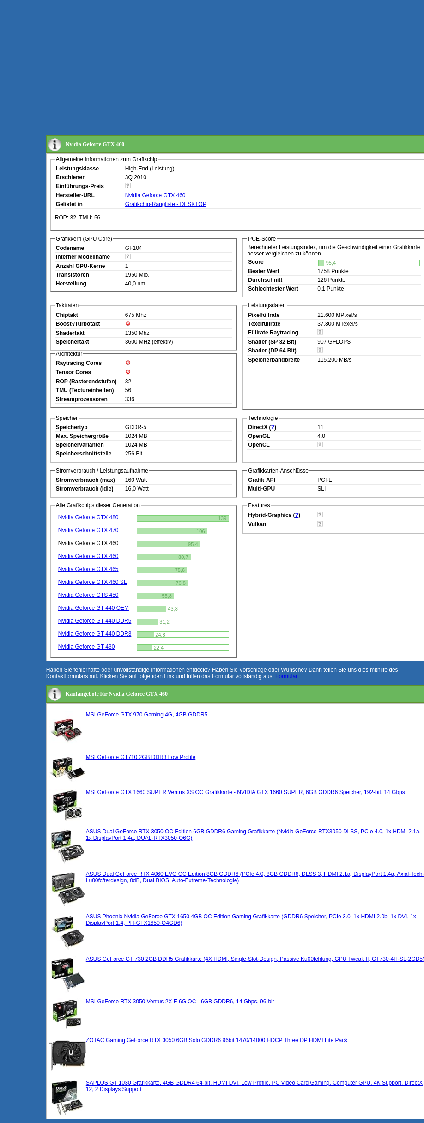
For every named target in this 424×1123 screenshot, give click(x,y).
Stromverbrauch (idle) (85, 489)
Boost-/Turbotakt (78, 324)
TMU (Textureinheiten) (85, 390)
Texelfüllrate (264, 324)
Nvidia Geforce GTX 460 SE (92, 582)
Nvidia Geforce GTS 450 (88, 595)
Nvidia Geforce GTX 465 (88, 569)
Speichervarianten (80, 445)
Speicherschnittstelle (84, 453)
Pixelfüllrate (263, 315)
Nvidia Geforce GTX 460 (155, 195)
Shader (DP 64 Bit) (272, 350)
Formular (286, 676)
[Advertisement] (209, 68)
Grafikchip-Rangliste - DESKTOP (165, 204)
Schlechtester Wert (273, 288)
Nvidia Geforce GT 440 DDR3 (95, 634)
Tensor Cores (73, 372)
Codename (70, 248)
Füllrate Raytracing (273, 332)
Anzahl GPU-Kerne (80, 266)
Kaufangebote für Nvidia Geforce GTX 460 (117, 694)
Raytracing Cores (79, 363)
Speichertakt (72, 342)
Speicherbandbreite (274, 360)
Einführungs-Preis (80, 186)
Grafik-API (261, 480)
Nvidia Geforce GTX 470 (88, 530)
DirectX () (262, 427)
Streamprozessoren (82, 399)
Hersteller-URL (75, 195)
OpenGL (259, 436)
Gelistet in (69, 204)
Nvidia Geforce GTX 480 (88, 517)
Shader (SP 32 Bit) (272, 342)
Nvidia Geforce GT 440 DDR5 (95, 621)
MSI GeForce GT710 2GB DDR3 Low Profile (140, 757)
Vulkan (257, 524)
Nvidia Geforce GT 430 (86, 646)
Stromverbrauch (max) (85, 480)
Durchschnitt (265, 280)
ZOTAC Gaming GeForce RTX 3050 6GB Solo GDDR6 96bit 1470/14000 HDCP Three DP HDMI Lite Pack (216, 1040)
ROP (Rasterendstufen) (86, 381)
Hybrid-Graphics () (274, 515)
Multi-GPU (261, 489)
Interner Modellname (83, 257)
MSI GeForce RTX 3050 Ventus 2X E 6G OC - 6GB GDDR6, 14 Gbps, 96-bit (180, 1001)
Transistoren (72, 275)
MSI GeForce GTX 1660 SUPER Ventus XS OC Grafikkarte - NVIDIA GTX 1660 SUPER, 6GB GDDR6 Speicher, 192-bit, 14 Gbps (245, 792)
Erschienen (71, 177)
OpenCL (259, 445)
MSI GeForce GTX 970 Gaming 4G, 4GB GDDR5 (146, 714)
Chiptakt (67, 315)
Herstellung (71, 283)
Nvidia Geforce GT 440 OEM (93, 608)
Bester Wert (263, 271)
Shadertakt (70, 333)
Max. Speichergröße (82, 436)
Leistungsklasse (77, 168)
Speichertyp (72, 427)
